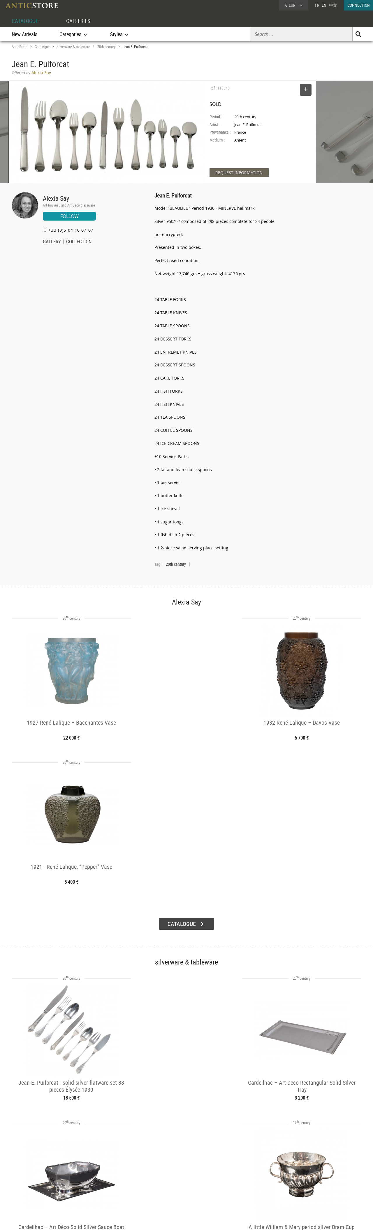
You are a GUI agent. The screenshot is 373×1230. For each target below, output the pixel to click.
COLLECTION (79, 242)
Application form (36, 1189)
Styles (93, 1183)
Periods (95, 1191)
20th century (106, 46)
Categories (97, 1176)
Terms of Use (157, 1219)
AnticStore (19, 46)
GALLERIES (81, 21)
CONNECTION (358, 5)
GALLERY (52, 242)
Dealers (165, 1176)
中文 (333, 5)
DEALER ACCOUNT (34, 1168)
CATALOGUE (26, 21)
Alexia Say (56, 198)
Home (305, 1178)
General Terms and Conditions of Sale (198, 1219)
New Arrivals (24, 34)
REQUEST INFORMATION (239, 172)
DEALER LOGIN (43, 1179)
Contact (307, 1184)
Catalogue (42, 46)
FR (317, 5)
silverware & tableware (73, 46)
